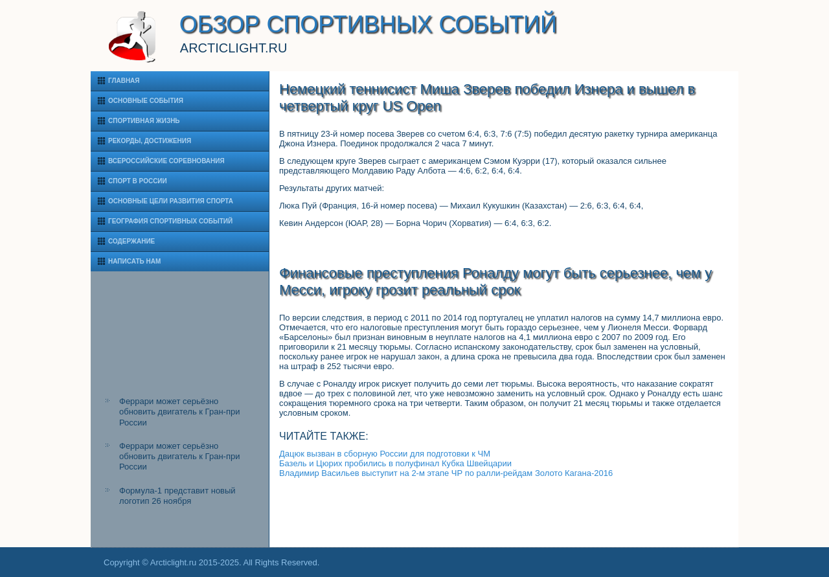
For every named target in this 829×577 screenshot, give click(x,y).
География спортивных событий (170, 221)
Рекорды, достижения (149, 140)
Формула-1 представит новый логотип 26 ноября (177, 496)
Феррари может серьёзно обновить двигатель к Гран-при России (179, 411)
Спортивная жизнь (144, 120)
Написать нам (134, 261)
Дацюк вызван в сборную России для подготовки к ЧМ (384, 453)
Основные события (145, 100)
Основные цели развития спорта (170, 201)
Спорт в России (137, 181)
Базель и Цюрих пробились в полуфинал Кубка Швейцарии (395, 463)
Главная (124, 80)
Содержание (131, 241)
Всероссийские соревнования (166, 160)
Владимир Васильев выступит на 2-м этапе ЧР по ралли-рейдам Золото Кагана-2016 (446, 473)
